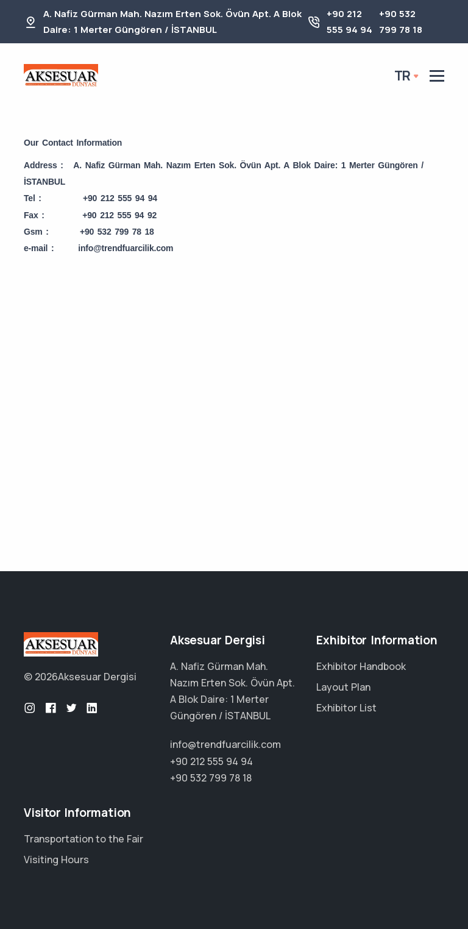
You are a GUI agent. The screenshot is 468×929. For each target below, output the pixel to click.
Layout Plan (343, 687)
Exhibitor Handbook (361, 666)
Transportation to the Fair (83, 838)
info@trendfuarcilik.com (225, 744)
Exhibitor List (346, 707)
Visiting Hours (56, 859)
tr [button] (402, 75)
